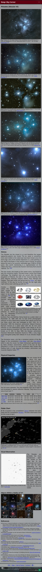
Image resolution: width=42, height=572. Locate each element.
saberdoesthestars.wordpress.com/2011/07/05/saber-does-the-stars (22, 559)
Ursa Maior (23, 341)
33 (23, 110)
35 (6, 77)
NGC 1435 (4, 398)
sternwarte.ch (27, 535)
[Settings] (33, 565)
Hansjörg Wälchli (32, 214)
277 (2, 336)
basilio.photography (21, 561)
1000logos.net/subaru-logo (16, 547)
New (13, 565)
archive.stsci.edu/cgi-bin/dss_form (26, 548)
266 (11, 268)
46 (36, 214)
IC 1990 (3, 401)
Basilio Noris (4, 42)
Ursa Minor (37, 341)
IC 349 (3, 400)
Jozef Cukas (7, 487)
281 (9, 295)
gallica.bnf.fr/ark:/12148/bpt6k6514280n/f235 (18, 557)
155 (26, 313)
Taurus (26, 411)
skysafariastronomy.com (28, 545)
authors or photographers (25, 568)
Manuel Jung (37, 145)
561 (18, 349)
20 (27, 283)
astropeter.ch (28, 536)
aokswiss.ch (21, 538)
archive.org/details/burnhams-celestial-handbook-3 (22, 526)
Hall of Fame (20, 565)
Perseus (21, 412)
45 (1, 146)
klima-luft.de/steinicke (35, 552)
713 (8, 42)
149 (3, 447)
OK (39, 570)
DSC (9, 565)
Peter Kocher (20, 110)
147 (21, 384)
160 (5, 447)
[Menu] (39, 2)
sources (16, 568)
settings (36, 570)
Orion (32, 280)
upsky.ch (21, 541)
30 (7, 248)
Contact (27, 565)
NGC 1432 (4, 396)
